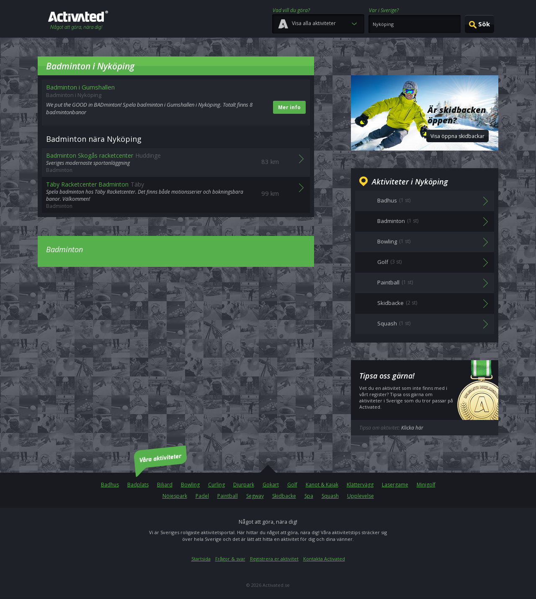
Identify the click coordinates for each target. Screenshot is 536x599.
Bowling (190, 484)
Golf (292, 484)
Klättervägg (360, 484)
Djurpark (243, 484)
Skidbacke (284, 495)
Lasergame (395, 484)
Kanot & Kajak (322, 484)
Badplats (138, 484)
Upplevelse (360, 495)
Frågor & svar (230, 558)
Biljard (165, 484)
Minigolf (426, 484)
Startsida (201, 558)
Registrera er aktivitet (274, 558)
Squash (330, 495)
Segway (255, 495)
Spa (308, 495)
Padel (202, 495)
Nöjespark (174, 495)
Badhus (110, 484)
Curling (216, 484)
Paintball (227, 495)
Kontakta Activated (324, 558)
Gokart (271, 484)
